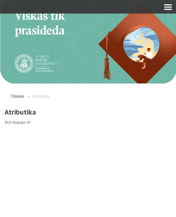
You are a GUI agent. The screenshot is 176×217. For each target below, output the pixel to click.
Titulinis (17, 96)
